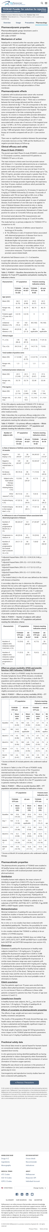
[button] (17, 1194)
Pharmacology (41, 23)
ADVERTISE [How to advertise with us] (38, 1200)
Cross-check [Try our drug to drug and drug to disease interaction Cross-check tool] (30, 1159)
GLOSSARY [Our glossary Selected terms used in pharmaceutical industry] (10, 1200)
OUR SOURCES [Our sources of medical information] (21, 1200)
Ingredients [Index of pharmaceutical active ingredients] (5, 1162)
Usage (18, 23)
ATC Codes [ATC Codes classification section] (5, 1174)
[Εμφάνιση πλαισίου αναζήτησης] (42, 3)
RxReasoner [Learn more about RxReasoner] (30, 1174)
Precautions (29, 23)
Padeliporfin (16, 11)
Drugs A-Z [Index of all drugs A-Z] (5, 1159)
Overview (7, 23)
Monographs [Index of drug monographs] (6, 1165)
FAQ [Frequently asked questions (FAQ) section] (30, 1200)
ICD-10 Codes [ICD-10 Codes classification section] (6, 1178)
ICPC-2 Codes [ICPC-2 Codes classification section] (6, 1181)
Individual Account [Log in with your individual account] (33, 1181)
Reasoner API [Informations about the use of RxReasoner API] (31, 1178)
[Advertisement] (24, 1125)
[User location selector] (31, 1188)
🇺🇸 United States (7, 1188)
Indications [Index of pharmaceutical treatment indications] (30, 1165)
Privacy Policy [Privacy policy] (33, 1229)
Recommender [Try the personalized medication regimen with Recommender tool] (31, 1162)
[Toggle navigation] (46, 3)
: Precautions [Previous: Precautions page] (24, 1082)
